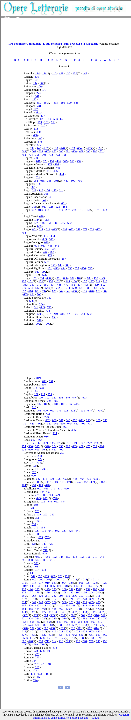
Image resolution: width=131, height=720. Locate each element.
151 (52, 161)
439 (75, 73)
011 (41, 229)
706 (44, 154)
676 (44, 275)
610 (73, 628)
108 (98, 420)
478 (51, 612)
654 (79, 148)
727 (78, 641)
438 (68, 73)
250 (61, 210)
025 (71, 582)
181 (69, 443)
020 (39, 314)
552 (57, 288)
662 (24, 151)
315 (62, 314)
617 (44, 631)
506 (63, 615)
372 (39, 284)
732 (57, 154)
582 (56, 223)
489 (66, 180)
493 (52, 236)
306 (74, 595)
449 (41, 491)
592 (74, 625)
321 (71, 599)
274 (38, 93)
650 (35, 135)
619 (54, 631)
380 (46, 284)
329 (91, 599)
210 (95, 556)
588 (95, 288)
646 (68, 291)
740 (55, 498)
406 (98, 602)
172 (53, 265)
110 (46, 236)
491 (34, 485)
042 (25, 586)
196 (88, 556)
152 (46, 122)
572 (39, 145)
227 (90, 443)
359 (54, 602)
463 (103, 482)
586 (63, 102)
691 (62, 119)
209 (98, 592)
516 (96, 615)
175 (24, 592)
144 (34, 660)
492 (74, 612)
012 (48, 229)
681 (68, 151)
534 (30, 288)
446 (68, 397)
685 (25, 294)
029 (105, 582)
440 (39, 148)
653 (72, 148)
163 (46, 219)
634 (44, 291)
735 (64, 154)
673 (35, 651)
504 (46, 615)
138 (43, 527)
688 (74, 151)
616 (30, 291)
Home (7, 17)
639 (56, 148)
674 (40, 459)
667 (33, 439)
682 (105, 291)
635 (76, 102)
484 (64, 206)
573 (24, 625)
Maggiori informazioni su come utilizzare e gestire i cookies (81, 716)
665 (47, 151)
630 (34, 634)
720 (60, 576)
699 (49, 651)
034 (36, 245)
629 (57, 495)
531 (74, 618)
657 (46, 262)
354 (54, 446)
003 (48, 323)
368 (68, 446)
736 (105, 641)
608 (52, 628)
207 (36, 664)
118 (36, 128)
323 (58, 206)
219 (55, 314)
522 (72, 410)
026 (35, 278)
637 (45, 148)
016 (34, 206)
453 (86, 482)
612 (24, 291)
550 (39, 102)
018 (43, 125)
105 (63, 404)
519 (24, 288)
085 (37, 556)
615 (24, 631)
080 (65, 278)
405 (91, 602)
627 (24, 634)
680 (61, 151)
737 (25, 644)
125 (37, 589)
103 (89, 278)
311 (98, 281)
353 (25, 284)
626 (101, 446)
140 (44, 543)
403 (74, 446)
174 (101, 589)
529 (76, 314)
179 (59, 443)
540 (91, 618)
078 (53, 488)
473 (105, 210)
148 (42, 223)
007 (34, 210)
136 (44, 73)
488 (40, 138)
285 (52, 514)
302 (44, 495)
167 (95, 589)
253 (50, 394)
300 (30, 446)
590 (69, 102)
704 (30, 154)
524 (30, 618)
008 (58, 579)
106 (69, 404)
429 (51, 543)
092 (44, 271)
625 (91, 631)
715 (90, 268)
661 (100, 148)
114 (90, 586)
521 (66, 410)
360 (64, 602)
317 (37, 569)
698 (95, 478)
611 (79, 628)
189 (71, 592)
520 (49, 423)
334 (35, 83)
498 (86, 284)
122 (54, 556)
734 (48, 310)
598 (43, 569)
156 (47, 190)
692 (69, 223)
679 (41, 216)
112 (49, 482)
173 (50, 164)
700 (95, 151)
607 (46, 628)
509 (83, 615)
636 (83, 410)
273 (85, 229)
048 (68, 420)
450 (48, 491)
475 (88, 446)
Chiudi (95, 717)
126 (58, 478)
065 (42, 180)
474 (24, 612)
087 (72, 278)
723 (48, 413)
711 (90, 423)
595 (101, 625)
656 (72, 161)
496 (58, 161)
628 (24, 449)
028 (51, 206)
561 (73, 621)
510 (90, 615)
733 (47, 537)
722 (54, 249)
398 (56, 180)
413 (56, 268)
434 (52, 284)
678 (98, 291)
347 (34, 602)
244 (35, 680)
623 (71, 530)
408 (30, 605)
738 (35, 644)
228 (96, 443)
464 (82, 478)
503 (35, 615)
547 (98, 618)
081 (66, 586)
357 (32, 284)
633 (37, 291)
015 (54, 210)
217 (49, 314)
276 (37, 495)
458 (75, 478)
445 (76, 404)
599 (32, 628)
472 (88, 608)
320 (47, 446)
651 (91, 634)
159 (51, 281)
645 (42, 307)
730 (91, 641)
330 (40, 456)
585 (88, 288)
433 (61, 73)
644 (63, 268)
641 (37, 96)
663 (34, 151)
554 (68, 288)
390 (30, 560)
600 (39, 628)
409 (81, 446)
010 (38, 161)
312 (81, 210)
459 (93, 482)
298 (61, 595)
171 (50, 255)
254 (24, 446)
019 (38, 378)
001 (34, 229)
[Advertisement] (66, 29)
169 (39, 86)
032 (44, 530)
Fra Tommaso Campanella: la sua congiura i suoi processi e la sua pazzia (53, 43)
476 (34, 612)
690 (88, 151)
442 (85, 73)
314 (34, 599)
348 (49, 180)
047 (37, 271)
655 (90, 148)
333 (88, 210)
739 (33, 508)
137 (24, 281)
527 (44, 618)
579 (65, 161)
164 (68, 281)
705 (37, 154)
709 (100, 410)
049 (78, 229)
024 (38, 177)
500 (73, 180)
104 (41, 304)
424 (62, 174)
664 (41, 151)
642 (36, 80)
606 (101, 288)
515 (51, 239)
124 (30, 589)
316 (44, 599)
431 (74, 605)
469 (61, 608)
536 (34, 524)
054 (42, 278)
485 (50, 245)
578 (40, 141)
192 (81, 556)
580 (37, 625)
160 (34, 99)
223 (83, 443)
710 (44, 540)
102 (79, 278)
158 (39, 514)
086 (48, 556)
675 (69, 423)
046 (32, 586)
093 (88, 420)
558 (49, 621)
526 (37, 618)
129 (47, 589)
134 (37, 73)
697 (24, 641)
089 (45, 443)
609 (63, 628)
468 (59, 284)
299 (68, 595)
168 (38, 184)
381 (78, 602)
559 (59, 621)
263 (45, 514)
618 (55, 647)
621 (44, 381)
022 (71, 229)
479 (66, 284)
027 (88, 582)
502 (103, 284)
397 (37, 560)
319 (61, 599)
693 (84, 397)
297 (42, 115)
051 (43, 245)
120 (42, 119)
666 (36, 391)
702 (24, 154)
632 (89, 478)
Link (18, 17)
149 (36, 219)
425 (55, 171)
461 (36, 566)
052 (52, 410)
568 (86, 621)
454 (24, 608)
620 (45, 498)
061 (58, 278)
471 (78, 608)
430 (68, 605)
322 (78, 599)
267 (45, 252)
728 (84, 641)
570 (100, 621)
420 (66, 488)
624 (85, 631)
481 (73, 284)
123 (102, 278)
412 (37, 605)
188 (64, 592)
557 (39, 621)
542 (37, 288)
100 (40, 397)
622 (92, 229)
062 (57, 530)
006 (45, 410)
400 (38, 132)
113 (45, 478)
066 (39, 443)
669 (49, 638)
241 (102, 556)
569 (46, 102)
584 (56, 102)
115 (62, 482)
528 (54, 618)
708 (24, 232)
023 (45, 161)
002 (38, 323)
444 (85, 605)
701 (101, 151)
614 (61, 190)
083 (44, 239)
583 (55, 119)
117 (43, 394)
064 (36, 180)
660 (98, 634)
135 (34, 543)
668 (42, 83)
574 (30, 625)
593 (85, 625)
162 (57, 281)
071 (59, 410)
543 (47, 288)
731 (39, 106)
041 (50, 530)
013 (34, 190)
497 (79, 284)
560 (74, 288)
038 (39, 226)
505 (52, 615)
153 (53, 122)
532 (85, 618)
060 (48, 278)
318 (105, 281)
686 (93, 638)
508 (73, 615)
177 (44, 89)
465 (73, 430)
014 (47, 210)
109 (36, 394)
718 (51, 154)
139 (71, 589)
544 (83, 314)
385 (24, 560)
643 (57, 245)
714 (55, 433)
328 (85, 599)
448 (74, 397)
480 (50, 664)
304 (51, 495)
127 (35, 223)
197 (35, 109)
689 (81, 151)
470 (68, 608)
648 (62, 148)
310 (88, 595)
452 (65, 478)
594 (95, 625)
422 (61, 605)
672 (54, 151)
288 (74, 210)
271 (47, 595)
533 (36, 563)
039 (32, 148)
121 (69, 482)
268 (34, 595)
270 (41, 595)
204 (91, 592)
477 (44, 612)
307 (81, 595)
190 (76, 443)
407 (24, 605)
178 (37, 592)
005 (33, 187)
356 (105, 420)
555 (32, 621)
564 (79, 621)
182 (54, 592)
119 (40, 122)
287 (67, 210)
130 (54, 589)
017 (44, 206)
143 (54, 73)
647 (44, 200)
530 (64, 618)
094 (76, 586)
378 (98, 210)
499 (96, 284)
